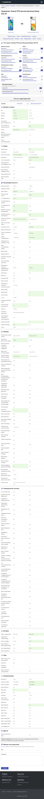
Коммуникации (27, 38)
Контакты (9, 791)
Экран (18, 36)
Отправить (4, 768)
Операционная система (8, 38)
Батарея (17, 38)
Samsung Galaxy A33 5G (6, 51)
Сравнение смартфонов (7, 776)
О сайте (3, 791)
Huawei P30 (3, 48)
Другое (34, 38)
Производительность (26, 36)
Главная (3, 5)
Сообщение (3, 754)
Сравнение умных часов (22, 776)
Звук (21, 38)
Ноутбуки (19, 784)
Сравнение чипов (6, 782)
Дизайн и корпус (11, 36)
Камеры (34, 36)
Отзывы (39, 38)
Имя (2, 749)
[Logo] (6, 2)
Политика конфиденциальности (19, 791)
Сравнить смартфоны (10, 5)
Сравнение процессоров (22, 782)
